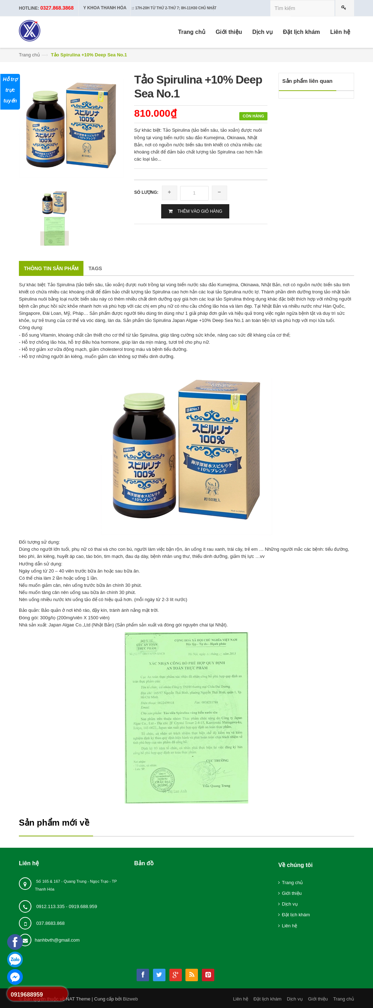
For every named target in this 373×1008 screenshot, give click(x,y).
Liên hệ (289, 925)
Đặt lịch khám (296, 914)
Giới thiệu (291, 893)
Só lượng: (146, 192)
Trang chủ (29, 54)
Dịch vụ (289, 904)
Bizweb (130, 999)
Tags (95, 268)
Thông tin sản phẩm (51, 268)
